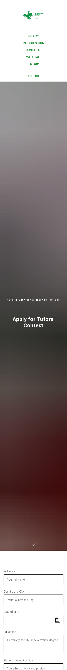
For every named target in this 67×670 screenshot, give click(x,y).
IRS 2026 (33, 36)
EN (30, 76)
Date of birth (11, 611)
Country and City (14, 591)
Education (10, 632)
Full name (10, 571)
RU (37, 76)
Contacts (33, 50)
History (34, 64)
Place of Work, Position (18, 660)
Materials (33, 57)
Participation (33, 43)
